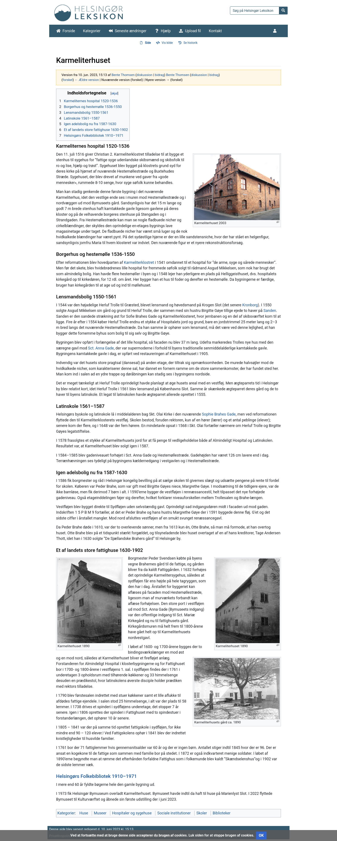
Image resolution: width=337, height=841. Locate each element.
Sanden (269, 310)
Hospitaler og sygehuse (132, 813)
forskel (68, 80)
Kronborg (250, 305)
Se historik (191, 42)
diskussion (145, 75)
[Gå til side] (283, 10)
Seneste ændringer (130, 31)
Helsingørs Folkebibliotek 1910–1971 (96, 776)
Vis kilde (167, 42)
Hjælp (166, 31)
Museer (100, 813)
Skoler (201, 813)
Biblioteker (221, 813)
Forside (69, 31)
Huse (83, 813)
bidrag (159, 75)
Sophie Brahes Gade (219, 414)
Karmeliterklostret (139, 262)
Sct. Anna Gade (101, 348)
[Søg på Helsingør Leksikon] (254, 10)
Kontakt (215, 31)
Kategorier (91, 31)
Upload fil (193, 31)
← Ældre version (87, 80)
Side (148, 42)
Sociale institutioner (174, 813)
